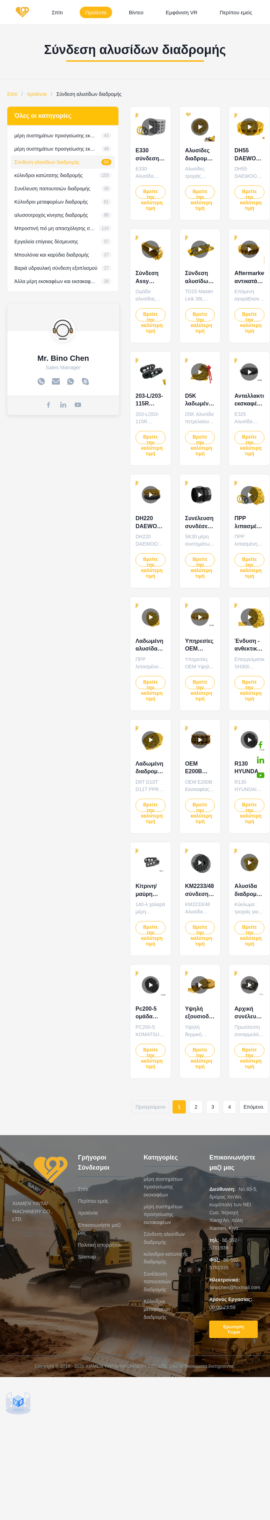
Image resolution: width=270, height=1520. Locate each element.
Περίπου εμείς (236, 12)
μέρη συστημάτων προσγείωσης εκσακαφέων (163, 1214)
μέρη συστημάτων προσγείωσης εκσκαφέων (163, 1187)
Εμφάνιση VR (181, 12)
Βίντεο (136, 12)
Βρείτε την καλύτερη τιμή (152, 194)
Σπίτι (57, 12)
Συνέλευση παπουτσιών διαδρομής (157, 1281)
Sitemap (87, 1257)
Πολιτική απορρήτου (100, 1245)
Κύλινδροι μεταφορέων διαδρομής (157, 1309)
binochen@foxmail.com (234, 1287)
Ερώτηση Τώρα (233, 1329)
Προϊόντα (96, 12)
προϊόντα (37, 94)
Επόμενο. (253, 1107)
